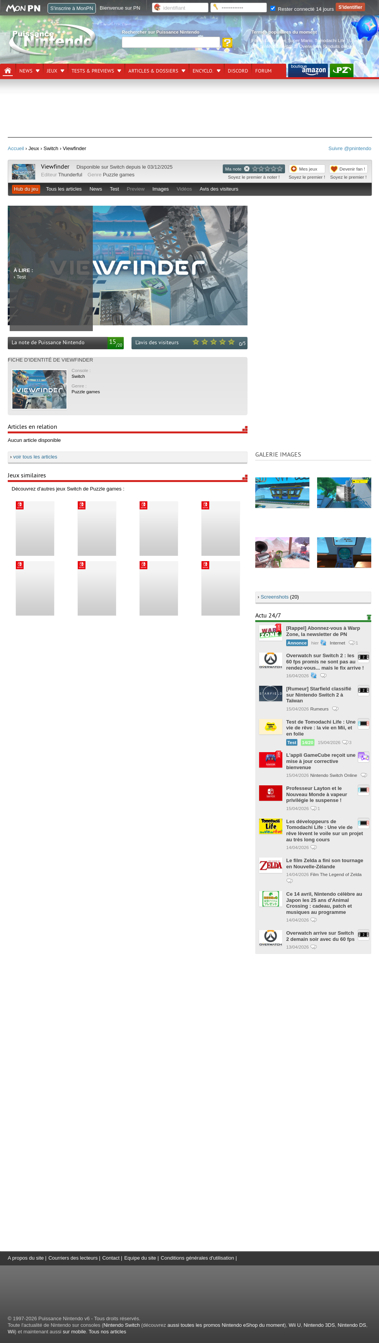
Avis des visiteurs (219, 189)
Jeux (52, 71)
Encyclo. (203, 71)
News (25, 71)
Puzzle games (119, 175)
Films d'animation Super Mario (281, 40)
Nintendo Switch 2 (278, 46)
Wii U (295, 1325)
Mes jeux (308, 168)
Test (114, 189)
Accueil (16, 148)
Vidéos (184, 189)
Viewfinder (55, 166)
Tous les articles (64, 189)
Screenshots (275, 597)
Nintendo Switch (121, 1325)
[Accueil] (8, 70)
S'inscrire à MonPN (71, 8)
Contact (111, 1258)
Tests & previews (93, 71)
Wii (11, 1332)
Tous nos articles (107, 1332)
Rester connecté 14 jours (302, 9)
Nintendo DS (352, 1325)
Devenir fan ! (352, 168)
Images (160, 189)
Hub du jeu (26, 189)
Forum (263, 71)
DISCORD (238, 71)
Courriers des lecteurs (72, 1258)
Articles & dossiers (153, 71)
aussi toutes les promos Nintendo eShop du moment (225, 1325)
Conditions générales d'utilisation (197, 1258)
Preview (136, 189)
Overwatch (310, 46)
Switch (117, 167)
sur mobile (74, 1332)
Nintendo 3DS (319, 1325)
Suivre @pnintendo (349, 148)
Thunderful (70, 175)
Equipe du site (140, 1258)
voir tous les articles (35, 457)
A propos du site (26, 1258)
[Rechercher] (171, 42)
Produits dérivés (339, 46)
